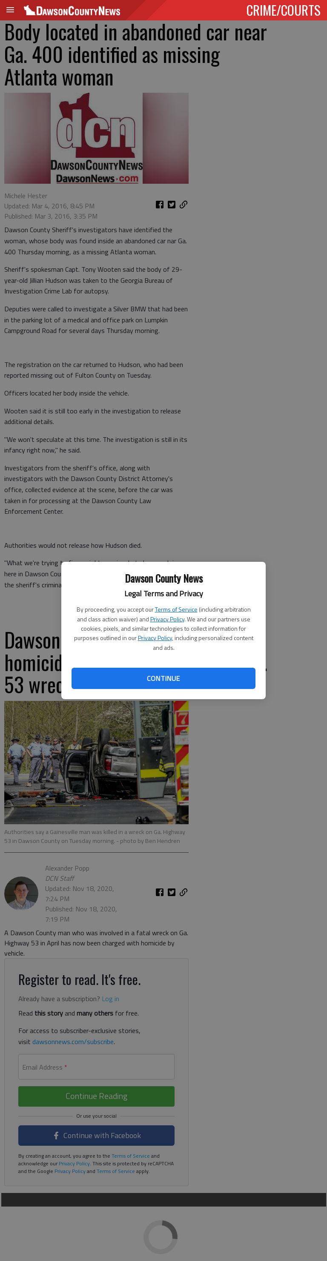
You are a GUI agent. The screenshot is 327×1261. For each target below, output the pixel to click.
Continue (163, 678)
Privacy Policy (167, 619)
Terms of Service (176, 609)
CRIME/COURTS (284, 10)
